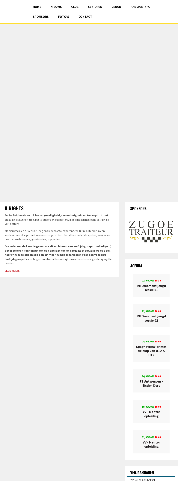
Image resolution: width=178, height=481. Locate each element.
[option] (151, 232)
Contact (85, 17)
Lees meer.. (12, 270)
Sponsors (41, 17)
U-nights (14, 208)
